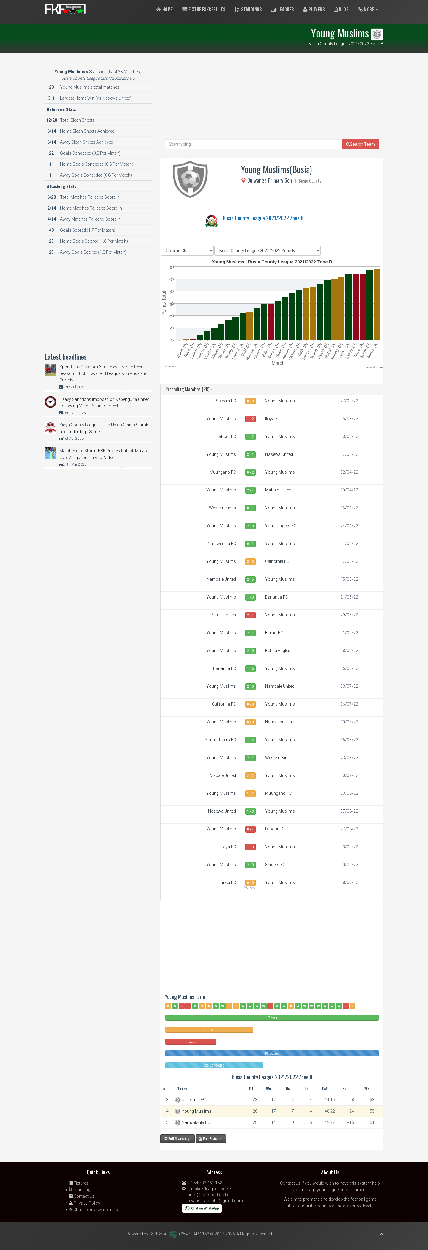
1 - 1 (250, 794)
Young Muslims (280, 400)
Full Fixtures (211, 1139)
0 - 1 (250, 508)
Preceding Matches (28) (188, 389)
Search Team (360, 144)
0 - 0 (250, 401)
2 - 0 (250, 526)
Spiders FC (226, 400)
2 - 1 (250, 490)
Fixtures (79, 1183)
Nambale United (221, 579)
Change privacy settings (93, 1209)
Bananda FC (276, 597)
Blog (341, 10)
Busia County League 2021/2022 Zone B (263, 218)
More (368, 10)
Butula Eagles (223, 615)
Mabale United (278, 490)
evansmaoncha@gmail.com (216, 1200)
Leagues (282, 10)
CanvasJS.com (373, 367)
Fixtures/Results (204, 10)
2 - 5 (250, 579)
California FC (277, 561)
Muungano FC (223, 472)
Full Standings (177, 1139)
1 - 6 (250, 669)
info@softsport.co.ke (209, 1194)
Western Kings (222, 507)
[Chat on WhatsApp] (202, 1207)
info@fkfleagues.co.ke (210, 1188)
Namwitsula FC (221, 543)
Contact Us (82, 1196)
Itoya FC (272, 418)
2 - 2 (250, 776)
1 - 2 (250, 419)
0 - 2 (250, 472)
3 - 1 (250, 455)
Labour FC (226, 436)
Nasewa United (279, 454)
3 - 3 (250, 562)
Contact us (290, 1183)
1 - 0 (250, 597)
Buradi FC (274, 632)
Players (314, 10)
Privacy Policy (84, 1203)
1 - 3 (250, 811)
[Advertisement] (271, 97)
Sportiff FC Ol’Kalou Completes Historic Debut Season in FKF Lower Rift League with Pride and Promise (103, 374)
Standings (248, 10)
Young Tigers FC (280, 525)
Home (164, 10)
